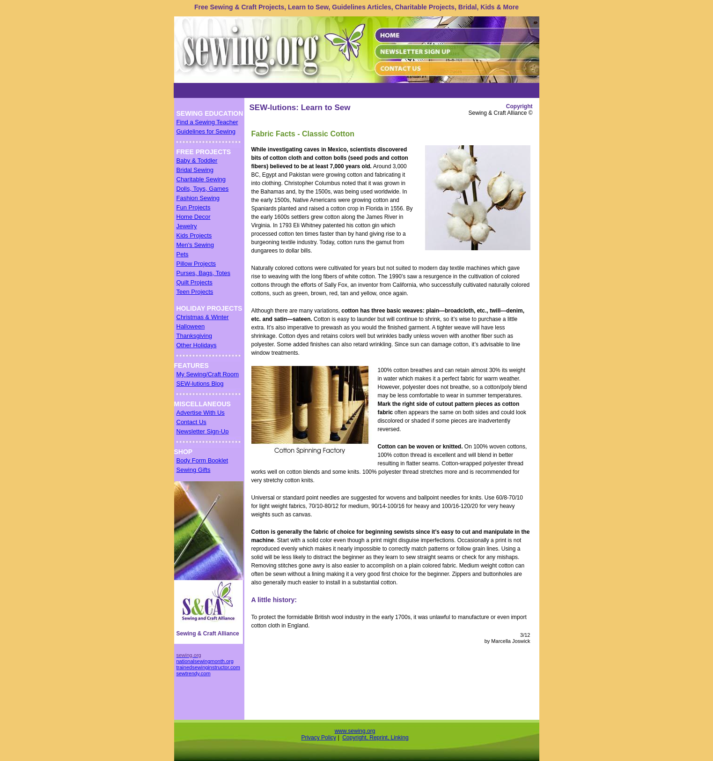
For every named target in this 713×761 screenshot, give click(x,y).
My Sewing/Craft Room (207, 374)
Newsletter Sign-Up (202, 431)
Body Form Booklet (202, 460)
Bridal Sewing (195, 169)
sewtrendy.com (193, 673)
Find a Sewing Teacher (207, 122)
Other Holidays (196, 345)
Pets (182, 254)
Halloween (190, 326)
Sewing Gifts (193, 469)
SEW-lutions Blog (200, 383)
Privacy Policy (318, 737)
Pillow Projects (196, 263)
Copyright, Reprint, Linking (375, 737)
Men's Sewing (195, 244)
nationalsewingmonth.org (205, 661)
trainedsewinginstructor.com (208, 667)
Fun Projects (193, 207)
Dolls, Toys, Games (202, 188)
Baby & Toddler (197, 160)
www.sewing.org (355, 731)
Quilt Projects (194, 282)
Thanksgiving (194, 335)
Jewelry (186, 226)
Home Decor (193, 216)
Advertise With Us (200, 412)
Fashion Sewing (198, 197)
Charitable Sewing (201, 179)
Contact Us (191, 421)
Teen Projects (194, 291)
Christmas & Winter (202, 317)
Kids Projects (194, 235)
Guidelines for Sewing (205, 131)
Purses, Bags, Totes (203, 272)
